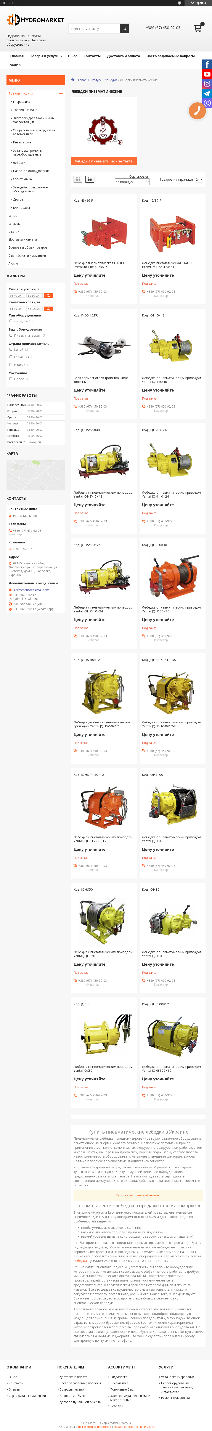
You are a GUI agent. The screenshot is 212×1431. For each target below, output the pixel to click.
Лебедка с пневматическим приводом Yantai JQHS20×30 (171, 609)
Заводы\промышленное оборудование (30, 189)
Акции (15, 64)
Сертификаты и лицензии (27, 255)
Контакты (92, 56)
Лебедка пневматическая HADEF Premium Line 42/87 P (167, 265)
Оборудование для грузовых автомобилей (34, 132)
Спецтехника (22, 179)
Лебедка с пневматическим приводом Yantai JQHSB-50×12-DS (171, 724)
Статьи (14, 232)
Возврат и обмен (72, 1396)
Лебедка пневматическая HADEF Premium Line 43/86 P (99, 265)
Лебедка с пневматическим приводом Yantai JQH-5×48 (171, 380)
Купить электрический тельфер (138, 1195)
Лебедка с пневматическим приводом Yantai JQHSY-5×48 (103, 494)
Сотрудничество (71, 1389)
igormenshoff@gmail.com (31, 590)
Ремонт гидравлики (175, 1398)
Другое (18, 199)
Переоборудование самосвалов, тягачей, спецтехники (177, 1387)
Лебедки (111, 80)
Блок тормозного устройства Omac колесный (101, 380)
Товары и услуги (44, 56)
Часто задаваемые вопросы (170, 56)
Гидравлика (21, 102)
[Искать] (124, 28)
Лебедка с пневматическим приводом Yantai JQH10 (171, 954)
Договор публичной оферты (80, 1402)
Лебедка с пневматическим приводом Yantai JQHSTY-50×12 (103, 839)
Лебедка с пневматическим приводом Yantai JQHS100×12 (171, 1068)
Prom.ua (125, 1423)
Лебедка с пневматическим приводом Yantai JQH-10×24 (171, 494)
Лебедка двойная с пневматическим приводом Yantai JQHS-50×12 (102, 724)
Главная (17, 56)
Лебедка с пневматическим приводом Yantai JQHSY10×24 (103, 609)
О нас (72, 56)
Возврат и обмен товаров (28, 247)
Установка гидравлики (177, 1377)
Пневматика (22, 142)
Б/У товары (21, 208)
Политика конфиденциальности (135, 1427)
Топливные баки (25, 110)
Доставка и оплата (123, 56)
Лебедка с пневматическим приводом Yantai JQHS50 (103, 954)
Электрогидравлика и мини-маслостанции (33, 120)
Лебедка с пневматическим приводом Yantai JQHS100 (171, 839)
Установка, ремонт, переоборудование (27, 152)
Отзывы (14, 224)
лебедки (80, 1260)
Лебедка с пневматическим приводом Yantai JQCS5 (103, 1068)
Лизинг (14, 263)
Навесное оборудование (31, 171)
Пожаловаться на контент (94, 1427)
